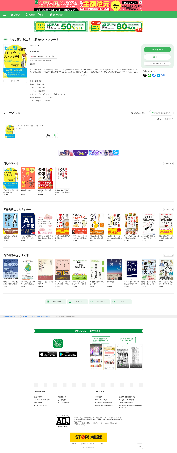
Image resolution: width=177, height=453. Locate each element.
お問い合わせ (38, 402)
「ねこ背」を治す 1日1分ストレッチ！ (30, 126)
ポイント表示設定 (63, 402)
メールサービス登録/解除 (42, 400)
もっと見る (167, 163)
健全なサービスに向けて (126, 400)
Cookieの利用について (126, 402)
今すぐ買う (159, 50)
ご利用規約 (98, 397)
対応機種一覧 (62, 397)
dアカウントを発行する (80, 444)
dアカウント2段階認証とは (103, 402)
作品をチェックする (159, 63)
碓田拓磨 (33, 45)
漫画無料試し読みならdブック (11, 316)
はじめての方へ (39, 397)
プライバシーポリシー (102, 400)
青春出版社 (41, 84)
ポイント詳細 (50, 56)
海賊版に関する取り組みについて (105, 405)
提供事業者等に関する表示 (127, 397)
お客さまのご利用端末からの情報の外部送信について (130, 406)
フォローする (38, 45)
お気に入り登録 (139, 113)
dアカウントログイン (40, 405)
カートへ (159, 57)
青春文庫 (41, 91)
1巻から (160, 119)
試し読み (16, 81)
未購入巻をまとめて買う (163, 113)
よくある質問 (62, 400)
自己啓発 (41, 87)
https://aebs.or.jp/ (81, 425)
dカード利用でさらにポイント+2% (40, 60)
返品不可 (32, 64)
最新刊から (169, 119)
